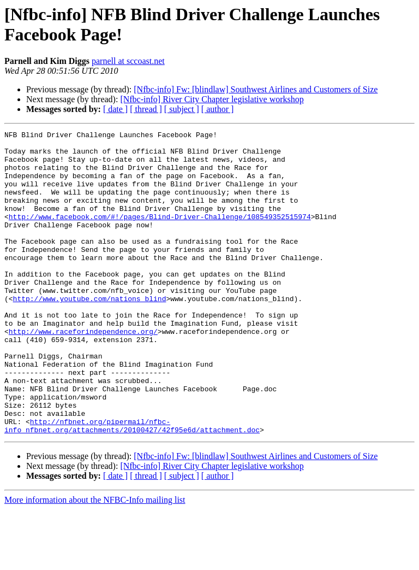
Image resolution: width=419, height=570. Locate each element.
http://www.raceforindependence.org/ (83, 372)
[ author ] (217, 109)
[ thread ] (146, 109)
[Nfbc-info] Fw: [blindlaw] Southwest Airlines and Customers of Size (256, 89)
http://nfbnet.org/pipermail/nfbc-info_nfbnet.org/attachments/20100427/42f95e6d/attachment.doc (132, 485)
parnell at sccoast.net (128, 61)
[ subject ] (181, 109)
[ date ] (115, 109)
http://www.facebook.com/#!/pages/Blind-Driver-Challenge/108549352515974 (160, 234)
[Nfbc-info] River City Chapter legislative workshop (211, 99)
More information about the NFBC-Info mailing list (94, 560)
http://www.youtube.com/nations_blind (89, 333)
